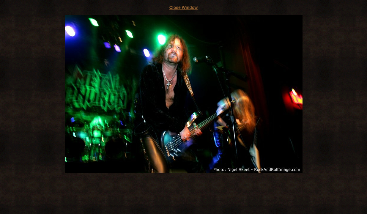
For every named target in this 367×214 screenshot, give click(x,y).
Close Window (183, 7)
